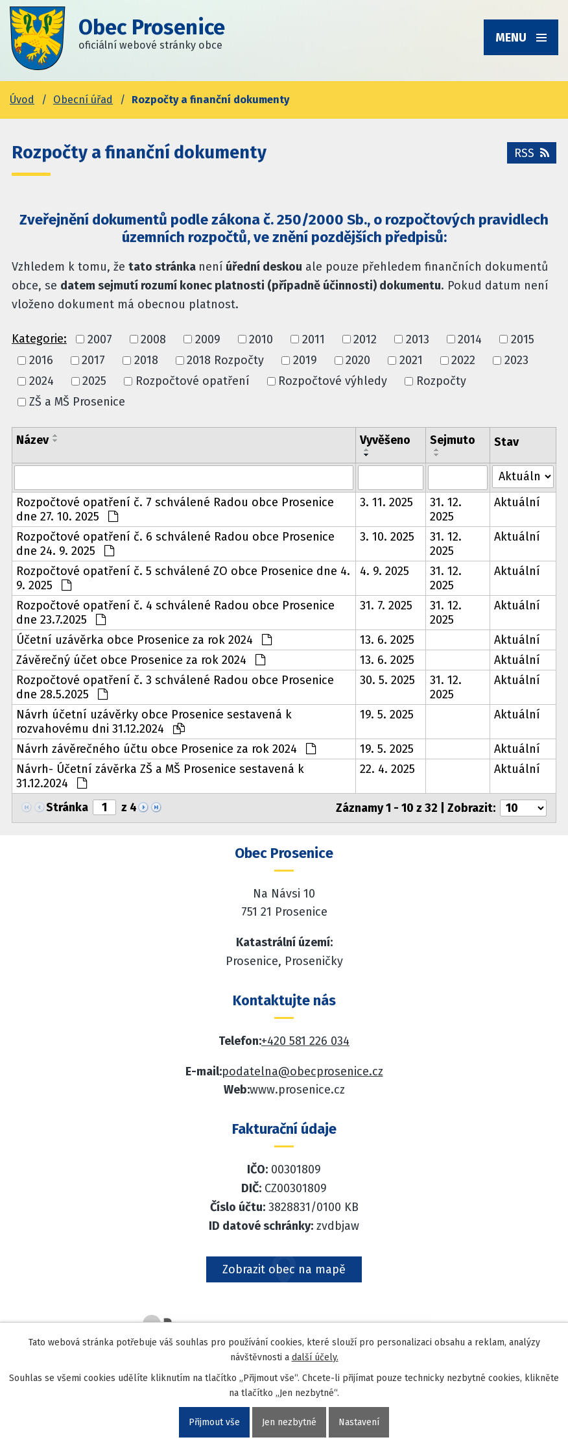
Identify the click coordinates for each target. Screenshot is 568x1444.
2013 (417, 339)
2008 (153, 339)
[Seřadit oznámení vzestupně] (56, 435)
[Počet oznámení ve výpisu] (523, 808)
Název (32, 440)
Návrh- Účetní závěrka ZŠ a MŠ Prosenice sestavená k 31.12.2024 (160, 776)
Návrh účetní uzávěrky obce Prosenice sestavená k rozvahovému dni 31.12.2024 (154, 721)
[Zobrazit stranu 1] (104, 807)
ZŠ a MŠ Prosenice (77, 402)
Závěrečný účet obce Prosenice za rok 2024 (140, 660)
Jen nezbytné (289, 1422)
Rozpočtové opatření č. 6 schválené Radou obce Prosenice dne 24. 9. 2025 (175, 544)
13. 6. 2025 (387, 640)
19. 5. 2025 (387, 714)
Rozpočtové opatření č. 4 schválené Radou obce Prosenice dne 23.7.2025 (175, 612)
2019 (305, 360)
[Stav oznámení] (523, 476)
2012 (365, 339)
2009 (207, 339)
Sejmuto (452, 440)
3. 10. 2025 (387, 537)
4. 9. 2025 (384, 571)
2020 (358, 360)
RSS (531, 153)
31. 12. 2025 (446, 509)
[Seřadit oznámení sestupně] (56, 440)
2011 (313, 339)
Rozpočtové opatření (193, 381)
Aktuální (517, 502)
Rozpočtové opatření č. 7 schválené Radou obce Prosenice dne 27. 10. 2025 (175, 509)
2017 (93, 360)
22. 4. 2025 (387, 769)
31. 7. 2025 (386, 605)
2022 (463, 360)
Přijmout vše (214, 1422)
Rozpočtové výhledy (332, 381)
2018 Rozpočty (225, 360)
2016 (41, 360)
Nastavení (358, 1422)
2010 (261, 339)
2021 (411, 360)
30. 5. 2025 (387, 680)
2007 (100, 339)
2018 (146, 360)
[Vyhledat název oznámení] (183, 477)
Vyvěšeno (385, 440)
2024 (41, 381)
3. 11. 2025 (386, 502)
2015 (522, 339)
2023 (516, 360)
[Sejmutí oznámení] (458, 477)
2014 (470, 339)
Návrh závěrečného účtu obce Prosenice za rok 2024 (166, 749)
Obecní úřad (83, 99)
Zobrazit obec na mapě (284, 1269)
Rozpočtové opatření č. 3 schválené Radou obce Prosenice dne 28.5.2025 (175, 687)
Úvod (22, 99)
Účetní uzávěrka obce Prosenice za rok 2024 (144, 640)
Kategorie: (39, 339)
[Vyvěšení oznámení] (390, 477)
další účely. (315, 1357)
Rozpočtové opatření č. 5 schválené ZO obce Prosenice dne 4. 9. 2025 (183, 578)
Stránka (67, 807)
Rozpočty (441, 381)
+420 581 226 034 (305, 1041)
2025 (94, 381)
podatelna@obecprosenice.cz (302, 1071)
